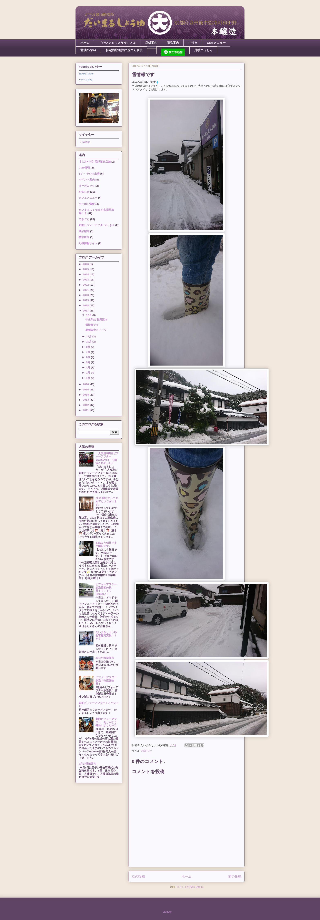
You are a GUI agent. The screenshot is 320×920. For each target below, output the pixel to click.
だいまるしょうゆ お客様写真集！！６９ (107, 635)
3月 (88, 367)
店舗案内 (151, 42)
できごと (84, 219)
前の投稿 (234, 876)
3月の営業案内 (87, 763)
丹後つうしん (203, 50)
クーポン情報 (87, 203)
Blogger (166, 911)
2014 (86, 394)
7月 (88, 352)
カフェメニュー (88, 197)
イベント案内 (87, 179)
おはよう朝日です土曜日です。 (106, 544)
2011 (86, 410)
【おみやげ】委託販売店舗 (95, 161)
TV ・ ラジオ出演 (89, 173)
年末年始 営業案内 (96, 319)
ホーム (85, 42)
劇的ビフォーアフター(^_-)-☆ (96, 225)
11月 (89, 336)
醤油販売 (84, 237)
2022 (86, 284)
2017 (86, 310)
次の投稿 (138, 876)
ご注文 (193, 42)
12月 (89, 315)
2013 (86, 399)
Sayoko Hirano (86, 73)
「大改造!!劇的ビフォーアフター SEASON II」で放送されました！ (107, 458)
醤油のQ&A (88, 50)
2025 (86, 269)
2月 (88, 372)
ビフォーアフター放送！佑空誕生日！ (106, 680)
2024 (86, 274)
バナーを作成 (85, 80)
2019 (86, 300)
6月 (88, 357)
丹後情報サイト (88, 243)
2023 (86, 279)
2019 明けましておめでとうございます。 (107, 501)
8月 (88, 346)
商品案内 (173, 42)
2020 (86, 295)
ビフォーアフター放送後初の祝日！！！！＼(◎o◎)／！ (106, 589)
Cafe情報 (84, 167)
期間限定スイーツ (96, 329)
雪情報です (92, 324)
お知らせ (146, 750)
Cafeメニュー (216, 42)
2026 (86, 264)
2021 (86, 290)
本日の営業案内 (105, 658)
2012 (86, 405)
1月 (88, 377)
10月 (89, 341)
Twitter (85, 141)
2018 (86, 305)
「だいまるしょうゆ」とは (117, 42)
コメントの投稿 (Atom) (190, 886)
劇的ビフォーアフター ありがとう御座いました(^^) (106, 722)
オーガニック (87, 185)
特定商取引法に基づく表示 (124, 50)
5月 (88, 362)
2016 (86, 384)
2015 (86, 389)
